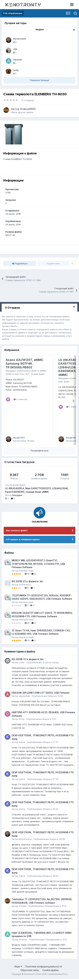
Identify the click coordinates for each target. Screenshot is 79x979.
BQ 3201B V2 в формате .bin (27, 581)
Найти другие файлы (22, 112)
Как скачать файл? (17, 530)
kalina (22, 742)
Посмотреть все (39, 450)
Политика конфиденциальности (43, 966)
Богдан (22, 906)
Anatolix (23, 939)
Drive (21, 719)
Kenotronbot (19, 38)
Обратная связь (29, 970)
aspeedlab (24, 696)
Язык (18, 966)
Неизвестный (26, 570)
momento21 (25, 584)
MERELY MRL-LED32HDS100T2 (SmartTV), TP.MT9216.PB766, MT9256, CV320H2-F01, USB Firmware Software (38, 564)
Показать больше (39, 80)
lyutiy (16, 70)
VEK (15, 49)
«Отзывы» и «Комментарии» (23, 539)
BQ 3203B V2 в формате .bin (28, 659)
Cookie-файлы (50, 970)
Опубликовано (42, 662)
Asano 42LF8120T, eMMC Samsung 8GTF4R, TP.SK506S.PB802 (24, 363)
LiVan (22, 662)
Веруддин (11, 370)
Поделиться (19, 263)
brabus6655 (28, 109)
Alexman (17, 59)
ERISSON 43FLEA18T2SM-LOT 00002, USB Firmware (40, 692)
